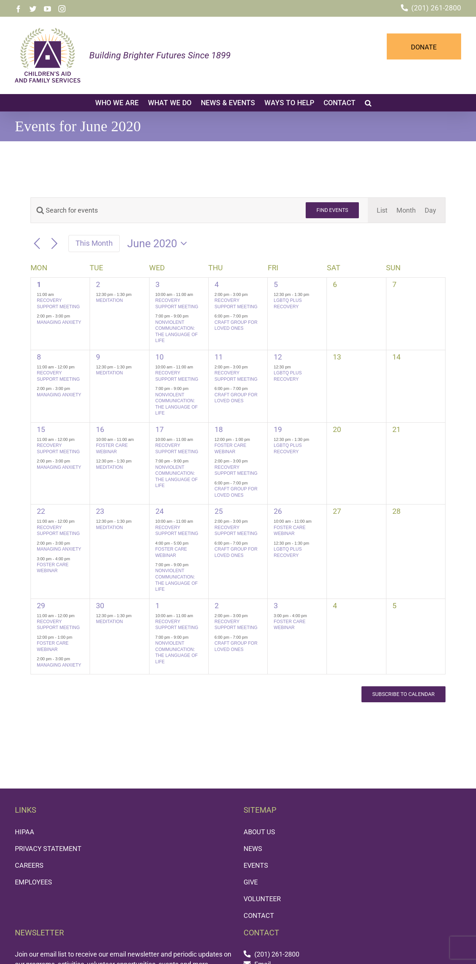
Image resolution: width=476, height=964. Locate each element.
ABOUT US (259, 832)
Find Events (332, 210)
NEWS (253, 848)
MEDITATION (109, 300)
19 (278, 429)
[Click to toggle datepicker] (159, 243)
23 (100, 511)
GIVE (251, 882)
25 (219, 511)
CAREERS (29, 865)
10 (159, 356)
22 (41, 511)
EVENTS (256, 865)
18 (219, 429)
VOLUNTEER (262, 899)
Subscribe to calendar (403, 694)
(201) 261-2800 (436, 8)
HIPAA (24, 832)
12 (278, 356)
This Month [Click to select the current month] (94, 243)
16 (100, 429)
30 (100, 605)
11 (219, 356)
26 (278, 511)
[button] (368, 102)
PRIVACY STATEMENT (48, 848)
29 (41, 605)
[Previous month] (37, 243)
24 (159, 511)
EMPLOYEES (33, 882)
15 (41, 429)
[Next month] (54, 243)
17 (159, 429)
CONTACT (259, 915)
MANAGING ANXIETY (59, 322)
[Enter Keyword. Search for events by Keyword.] (164, 210)
